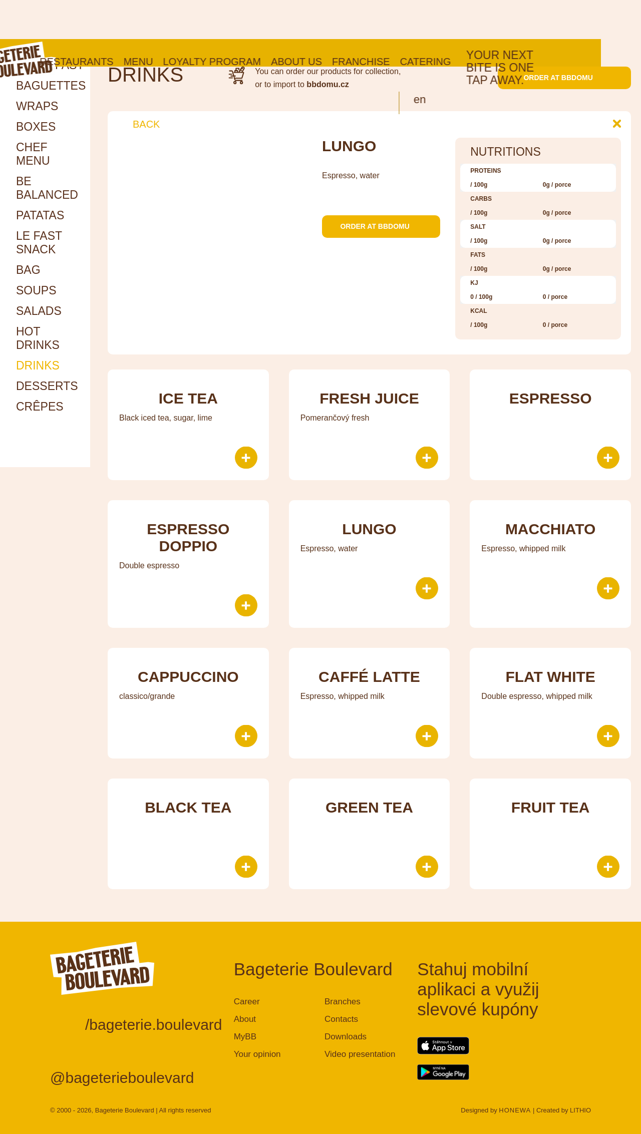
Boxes (36, 126)
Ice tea (188, 398)
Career (247, 1001)
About (245, 1019)
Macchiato (550, 529)
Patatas (40, 215)
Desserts (47, 386)
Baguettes (51, 85)
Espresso (550, 398)
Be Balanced (47, 188)
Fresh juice (369, 398)
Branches (343, 1001)
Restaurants (116, 22)
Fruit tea (550, 807)
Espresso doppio (188, 537)
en (460, 60)
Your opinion (257, 1054)
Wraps (37, 106)
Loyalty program (252, 22)
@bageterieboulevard (122, 1077)
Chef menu (33, 154)
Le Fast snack (39, 242)
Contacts (341, 1019)
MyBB (245, 1036)
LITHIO (580, 1110)
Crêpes (40, 406)
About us (336, 22)
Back (139, 124)
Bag (28, 269)
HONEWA (515, 1110)
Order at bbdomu (564, 78)
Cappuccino (188, 676)
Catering (465, 22)
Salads (39, 310)
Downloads (346, 1036)
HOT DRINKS (38, 338)
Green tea (369, 807)
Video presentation (360, 1054)
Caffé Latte (369, 676)
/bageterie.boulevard (153, 1024)
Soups (36, 290)
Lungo (369, 529)
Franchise (401, 22)
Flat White (550, 676)
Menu (178, 22)
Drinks (38, 365)
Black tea (188, 807)
